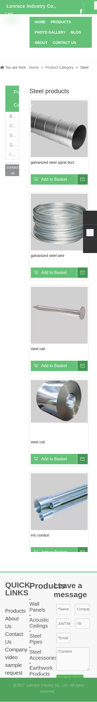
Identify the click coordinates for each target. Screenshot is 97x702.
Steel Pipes (35, 639)
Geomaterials (14, 145)
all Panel (36, 607)
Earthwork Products (41, 671)
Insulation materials (14, 154)
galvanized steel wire (47, 256)
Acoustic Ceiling (39, 623)
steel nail (38, 349)
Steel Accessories (43, 655)
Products (15, 611)
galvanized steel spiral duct (52, 162)
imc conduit (40, 535)
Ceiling (14, 126)
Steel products (14, 135)
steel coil (38, 442)
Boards (14, 116)
